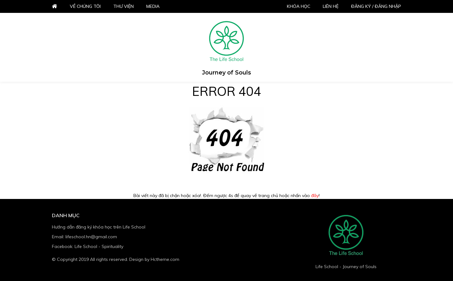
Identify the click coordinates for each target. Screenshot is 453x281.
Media (152, 6)
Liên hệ (330, 6)
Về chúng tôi (85, 6)
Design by (154, 259)
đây (315, 195)
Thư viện (123, 6)
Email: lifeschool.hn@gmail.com (84, 237)
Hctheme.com (165, 259)
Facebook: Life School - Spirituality (87, 246)
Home (54, 6)
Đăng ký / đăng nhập (376, 6)
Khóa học (298, 6)
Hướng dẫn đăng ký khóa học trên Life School (98, 227)
